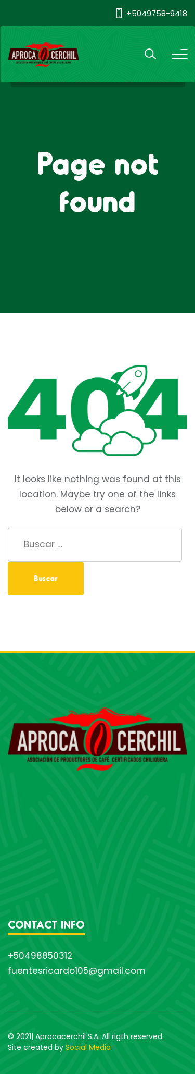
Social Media (88, 1047)
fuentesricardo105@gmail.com (77, 971)
